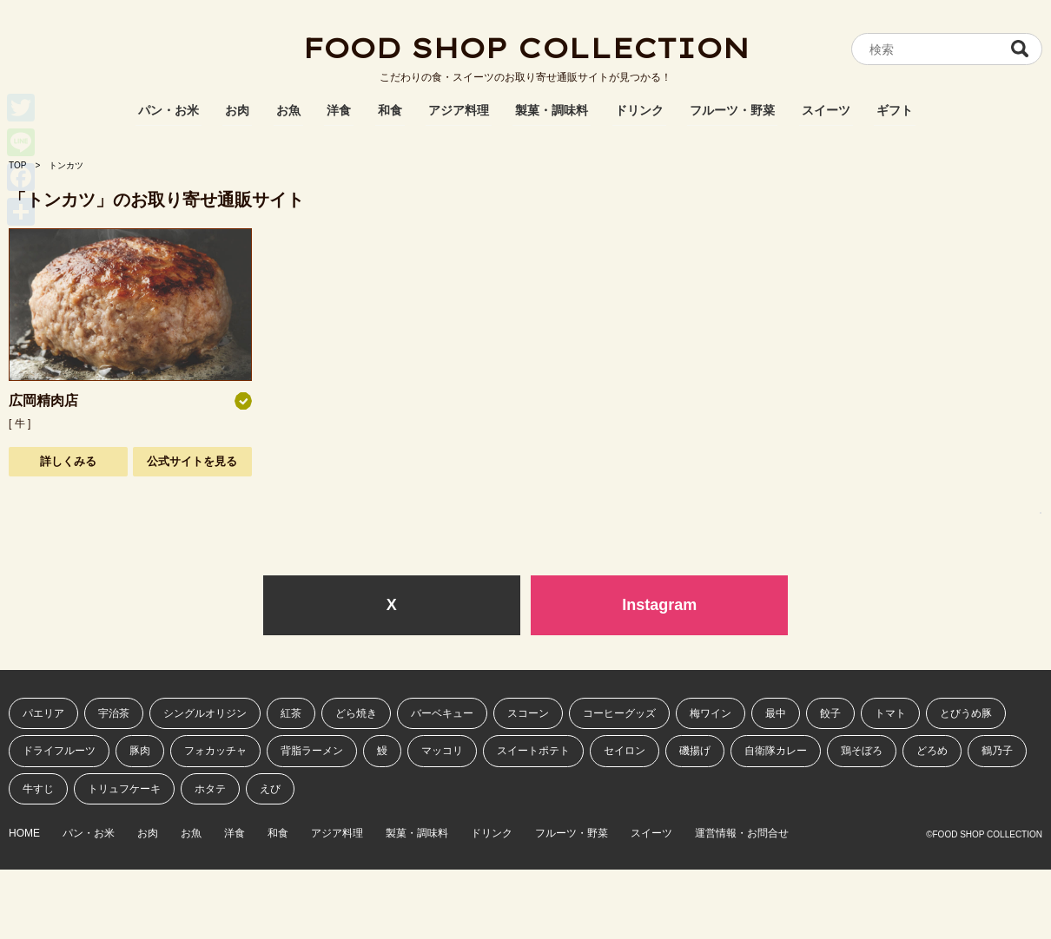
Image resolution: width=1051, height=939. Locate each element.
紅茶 (291, 713)
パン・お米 (168, 110)
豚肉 (139, 751)
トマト (890, 713)
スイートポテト (533, 751)
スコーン (528, 713)
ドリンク (639, 110)
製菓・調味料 (551, 110)
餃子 (830, 713)
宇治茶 (113, 713)
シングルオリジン (205, 713)
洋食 (339, 110)
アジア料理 (458, 110)
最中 (775, 713)
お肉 (237, 110)
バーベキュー (442, 713)
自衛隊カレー (775, 751)
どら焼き (356, 713)
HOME (24, 833)
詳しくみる (68, 461)
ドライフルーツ (59, 751)
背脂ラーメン (312, 751)
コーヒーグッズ (619, 713)
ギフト (894, 110)
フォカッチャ (215, 751)
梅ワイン (710, 713)
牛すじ (38, 789)
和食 (390, 110)
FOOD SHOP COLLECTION (525, 47)
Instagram (659, 605)
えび (270, 789)
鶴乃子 (997, 751)
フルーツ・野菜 (732, 110)
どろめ (932, 751)
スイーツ (826, 110)
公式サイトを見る (192, 461)
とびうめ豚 (966, 713)
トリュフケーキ (124, 789)
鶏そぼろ (861, 751)
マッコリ (442, 751)
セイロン (624, 751)
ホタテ (210, 789)
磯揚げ (695, 751)
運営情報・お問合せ (742, 833)
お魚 (288, 110)
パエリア (43, 713)
